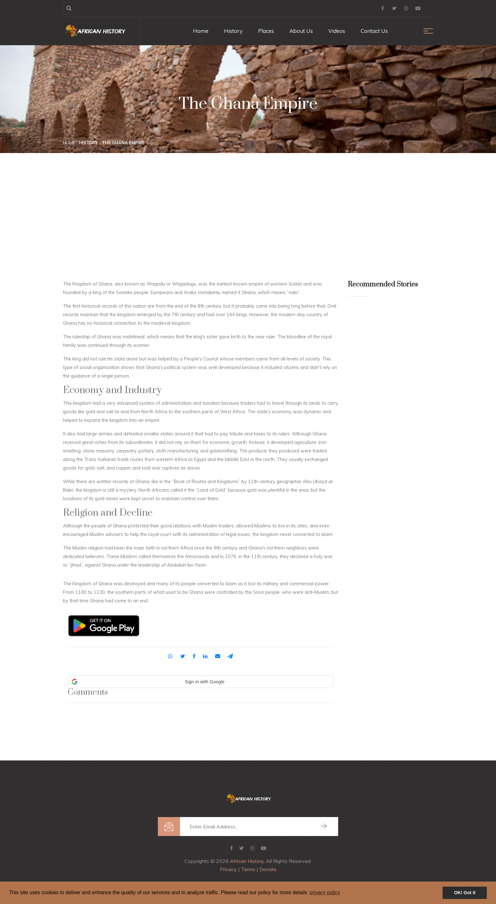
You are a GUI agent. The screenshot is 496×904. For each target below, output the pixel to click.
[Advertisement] (248, 197)
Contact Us (374, 31)
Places (266, 31)
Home (200, 31)
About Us (301, 31)
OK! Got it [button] (464, 892)
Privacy (228, 869)
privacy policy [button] (325, 892)
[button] (200, 681)
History (233, 31)
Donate (267, 869)
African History (247, 861)
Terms (248, 869)
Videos (336, 31)
